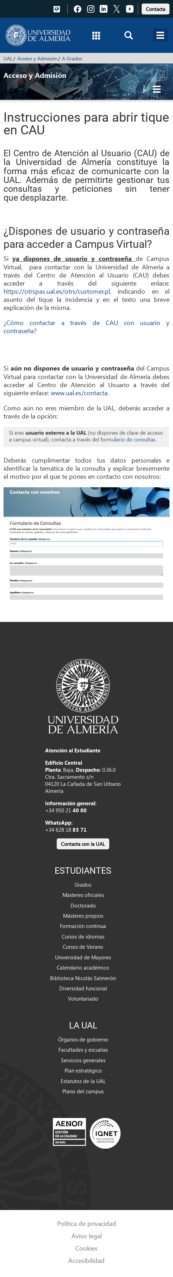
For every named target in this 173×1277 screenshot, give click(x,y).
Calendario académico (83, 967)
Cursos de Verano (83, 946)
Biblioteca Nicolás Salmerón (83, 978)
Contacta (155, 9)
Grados (83, 884)
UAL (8, 58)
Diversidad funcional (83, 988)
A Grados (72, 58)
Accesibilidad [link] (86, 1260)
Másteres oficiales (83, 894)
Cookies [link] (86, 1248)
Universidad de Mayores (83, 957)
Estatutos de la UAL (83, 1080)
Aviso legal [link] (87, 1235)
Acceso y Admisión (37, 58)
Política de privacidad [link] (86, 1223)
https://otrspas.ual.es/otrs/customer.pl (57, 291)
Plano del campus (83, 1091)
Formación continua (83, 925)
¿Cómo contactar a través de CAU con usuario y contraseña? (86, 326)
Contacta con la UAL (83, 844)
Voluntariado (83, 998)
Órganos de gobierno (83, 1039)
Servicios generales (83, 1060)
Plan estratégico (83, 1070)
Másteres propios (83, 915)
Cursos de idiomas (83, 936)
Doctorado (83, 905)
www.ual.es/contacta (79, 392)
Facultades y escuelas (83, 1049)
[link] (155, 8)
